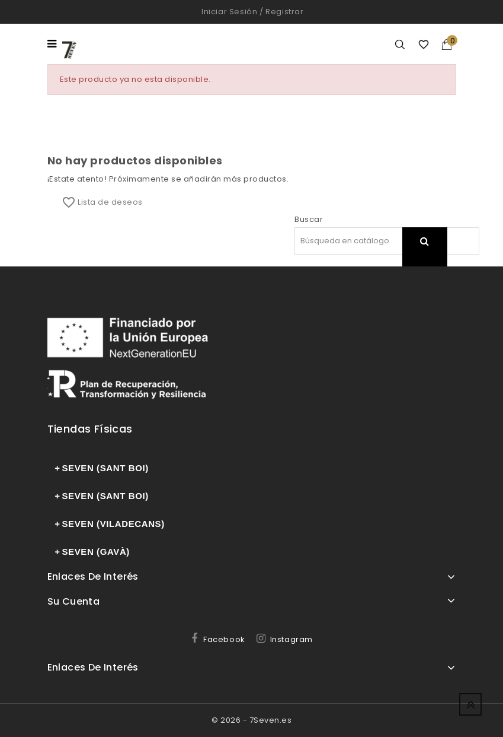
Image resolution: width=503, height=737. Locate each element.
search (424, 256)
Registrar (284, 11)
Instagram (291, 639)
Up (470, 704)
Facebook (224, 639)
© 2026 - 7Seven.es (251, 720)
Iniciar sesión (229, 11)
